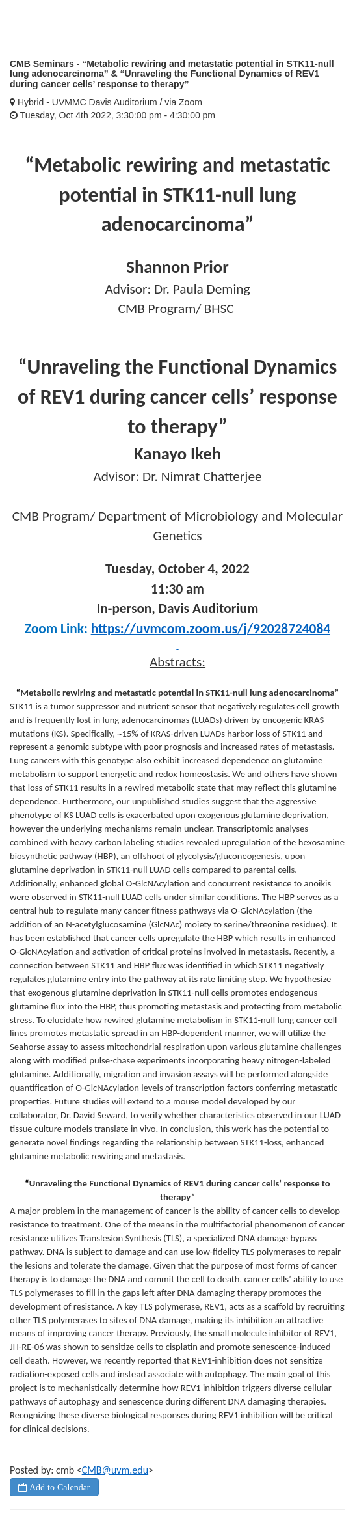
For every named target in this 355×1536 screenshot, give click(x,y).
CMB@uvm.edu (115, 1470)
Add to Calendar (58, 1487)
